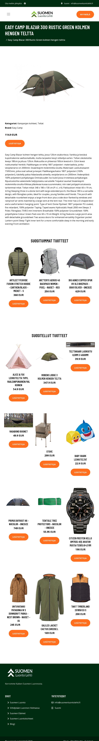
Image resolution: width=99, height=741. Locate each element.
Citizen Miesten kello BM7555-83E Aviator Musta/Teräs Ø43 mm (80, 542)
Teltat (40, 123)
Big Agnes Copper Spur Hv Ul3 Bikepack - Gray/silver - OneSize (80, 284)
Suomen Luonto (18, 702)
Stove (49, 451)
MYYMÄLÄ (85, 14)
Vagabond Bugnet (18, 431)
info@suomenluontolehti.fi (82, 3)
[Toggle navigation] (8, 14)
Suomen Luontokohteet (21, 718)
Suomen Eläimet (18, 713)
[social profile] (25, 3)
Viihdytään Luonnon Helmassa (24, 708)
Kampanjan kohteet (27, 123)
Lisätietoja (15, 143)
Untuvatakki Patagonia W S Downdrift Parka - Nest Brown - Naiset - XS (18, 613)
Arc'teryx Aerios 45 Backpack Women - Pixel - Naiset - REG (49, 284)
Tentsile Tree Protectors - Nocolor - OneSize (49, 524)
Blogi (12, 724)
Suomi (66, 3)
